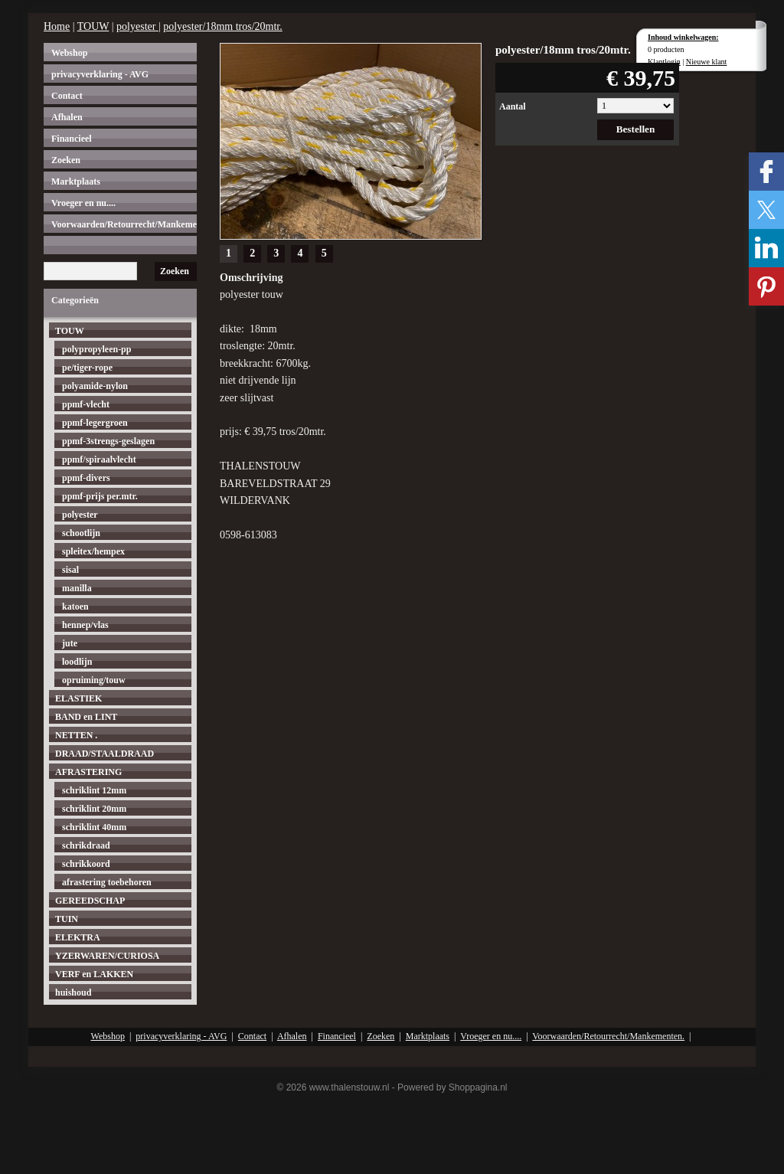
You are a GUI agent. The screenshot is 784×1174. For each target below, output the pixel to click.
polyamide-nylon (95, 386)
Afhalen (67, 117)
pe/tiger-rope (87, 367)
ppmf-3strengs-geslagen (108, 441)
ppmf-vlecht (85, 404)
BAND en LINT (86, 716)
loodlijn (77, 661)
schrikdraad (86, 845)
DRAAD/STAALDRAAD (104, 753)
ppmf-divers (86, 478)
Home (57, 26)
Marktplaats (75, 181)
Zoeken (65, 160)
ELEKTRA (77, 937)
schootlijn (81, 533)
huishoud (73, 992)
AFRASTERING (88, 772)
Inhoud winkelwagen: (683, 37)
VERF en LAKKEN (94, 974)
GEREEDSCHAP (90, 900)
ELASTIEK (78, 698)
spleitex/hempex (93, 551)
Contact (67, 95)
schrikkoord (86, 863)
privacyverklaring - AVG (100, 74)
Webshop (69, 52)
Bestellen (635, 129)
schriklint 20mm (94, 808)
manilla (77, 588)
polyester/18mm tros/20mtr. (223, 26)
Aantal (512, 106)
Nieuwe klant (706, 61)
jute (69, 643)
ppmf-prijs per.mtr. (100, 496)
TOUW (93, 26)
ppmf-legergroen (95, 422)
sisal (70, 569)
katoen (75, 606)
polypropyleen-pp (96, 349)
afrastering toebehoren (107, 882)
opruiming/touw (94, 680)
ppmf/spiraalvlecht (99, 459)
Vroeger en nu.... (83, 203)
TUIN (66, 919)
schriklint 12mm (94, 790)
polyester (137, 26)
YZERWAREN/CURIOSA (107, 955)
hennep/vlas (85, 625)
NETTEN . (76, 735)
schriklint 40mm (94, 827)
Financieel (71, 138)
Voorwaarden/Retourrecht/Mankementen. (124, 224)
